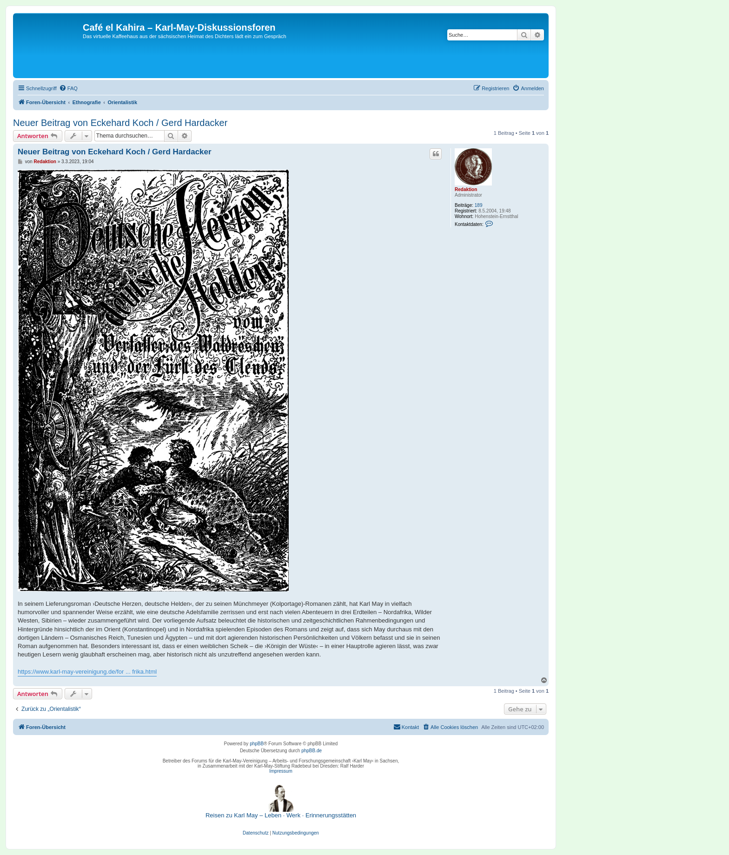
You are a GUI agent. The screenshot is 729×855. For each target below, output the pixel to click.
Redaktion (466, 189)
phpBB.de (311, 750)
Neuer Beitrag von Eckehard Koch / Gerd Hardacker (120, 123)
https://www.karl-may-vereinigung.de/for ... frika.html (87, 671)
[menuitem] (68, 88)
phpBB (257, 743)
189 (479, 205)
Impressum (280, 771)
